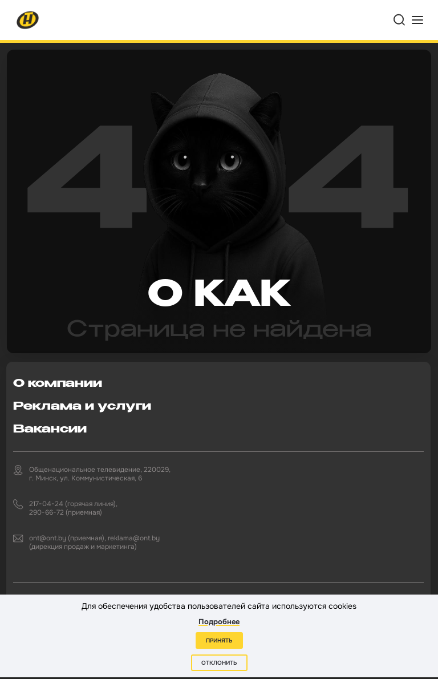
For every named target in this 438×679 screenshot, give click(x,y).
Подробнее (219, 622)
